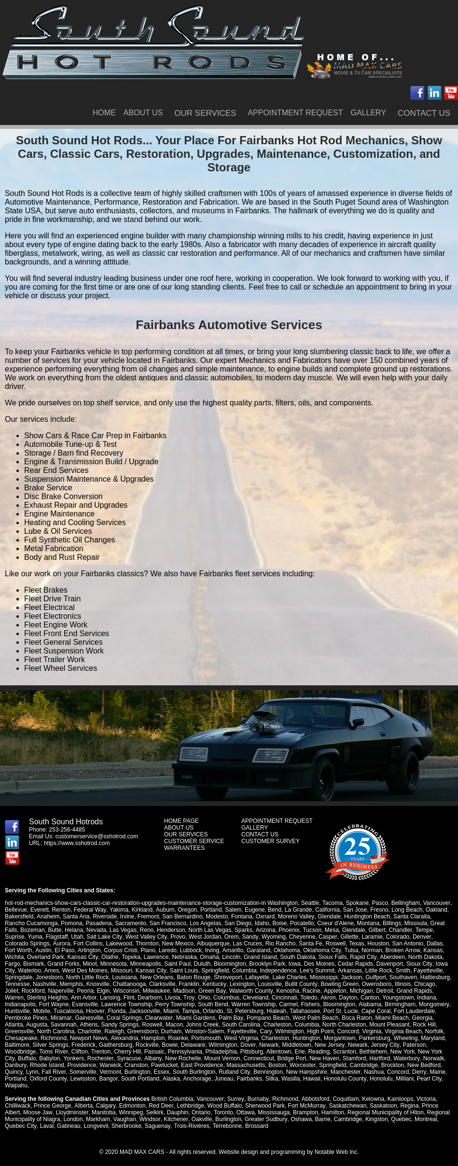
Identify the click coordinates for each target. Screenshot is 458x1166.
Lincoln (208, 957)
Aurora (36, 943)
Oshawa (300, 1112)
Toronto (222, 1105)
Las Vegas (107, 930)
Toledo (285, 997)
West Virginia (205, 1038)
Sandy (226, 936)
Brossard (255, 1119)
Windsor (149, 1112)
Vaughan (124, 1112)
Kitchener (176, 1112)
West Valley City (122, 936)
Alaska (105, 1078)
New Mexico (152, 943)
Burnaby (257, 1092)
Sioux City (401, 963)
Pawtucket (102, 1065)
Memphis (71, 984)
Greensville (407, 1024)
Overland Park (23, 957)
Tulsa (320, 950)
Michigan (343, 990)
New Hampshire (241, 1072)
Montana (346, 923)
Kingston (375, 1112)
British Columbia (172, 1092)
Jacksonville (115, 1011)
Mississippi (324, 977)
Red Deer (160, 1099)
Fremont (148, 916)
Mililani (338, 1078)
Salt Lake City (81, 936)
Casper (303, 936)
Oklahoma (255, 950)
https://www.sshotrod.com (77, 843)
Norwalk (373, 1058)
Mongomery (399, 1004)
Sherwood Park (264, 1099)
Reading (268, 1051)
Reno (132, 930)
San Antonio (382, 943)
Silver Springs (23, 1044)
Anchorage (131, 1078)
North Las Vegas (194, 930)
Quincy (390, 1065)
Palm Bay (184, 1017)
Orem (208, 936)
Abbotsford (314, 1092)
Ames (38, 970)
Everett (39, 909)
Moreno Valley (296, 916)
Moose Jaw (37, 1105)
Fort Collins (62, 943)
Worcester (240, 1065)
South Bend (179, 1004)
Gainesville (43, 1017)
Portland (210, 909)
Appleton (317, 990)
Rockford (16, 990)
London (73, 1112)
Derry (354, 1072)
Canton (346, 997)
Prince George (52, 1099)
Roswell (310, 943)
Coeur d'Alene (313, 923)
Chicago (423, 984)
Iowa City (428, 963)
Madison (167, 990)
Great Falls (423, 923)
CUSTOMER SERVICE (194, 841)
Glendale (328, 916)
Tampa (161, 1011)
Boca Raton (310, 1017)
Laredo (137, 950)
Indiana (402, 997)
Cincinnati (261, 997)
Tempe (407, 930)
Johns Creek (156, 1024)
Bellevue (16, 909)
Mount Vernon (163, 1058)
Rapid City (340, 957)
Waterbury (347, 1058)
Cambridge (301, 1065)
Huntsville (430, 1004)
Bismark (15, 963)
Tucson (296, 930)
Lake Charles (289, 977)
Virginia (323, 1031)
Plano (117, 950)
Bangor (43, 1078)
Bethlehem (322, 1051)
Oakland (435, 909)
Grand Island (237, 957)
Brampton (305, 1105)
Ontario (200, 1105)
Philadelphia (171, 1051)
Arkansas (335, 970)
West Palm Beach (268, 1017)
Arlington (58, 950)
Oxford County (426, 1072)
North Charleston (298, 1024)
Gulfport (375, 977)
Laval (47, 1119)
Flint (106, 997)
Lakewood (94, 943)
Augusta (420, 1017)
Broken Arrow (371, 950)
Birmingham (365, 1004)
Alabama (335, 1004)
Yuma (12, 936)
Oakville (201, 1112)
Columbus (203, 997)
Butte (39, 930)
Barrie (322, 1112)
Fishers (276, 1004)
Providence (19, 1065)
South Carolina (195, 1024)
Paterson (385, 1044)
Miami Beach (345, 1017)
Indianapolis (431, 997)
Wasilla (224, 1078)
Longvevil (95, 1119)
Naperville (44, 990)
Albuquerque (187, 943)
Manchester (280, 1072)
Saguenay (157, 1119)
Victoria (424, 1092)
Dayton (324, 997)
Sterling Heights (25, 997)
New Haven (265, 1058)
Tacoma (332, 903)
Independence (264, 970)
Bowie (142, 1044)
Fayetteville (414, 970)
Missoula (394, 923)
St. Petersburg (216, 1011)
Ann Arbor (61, 997)
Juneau (157, 1078)
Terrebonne (226, 1119)
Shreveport (228, 977)
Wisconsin (109, 990)
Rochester (42, 1058)
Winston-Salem (156, 1031)
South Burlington (129, 1072)
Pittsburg (201, 1051)
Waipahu (389, 1078)
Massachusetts (183, 1065)
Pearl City (362, 1078)
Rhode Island (429, 1058)
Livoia (149, 997)
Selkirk (154, 1105)
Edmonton (131, 1099)
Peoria (68, 990)
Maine (372, 1072)
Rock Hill (378, 1024)
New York (352, 1051)
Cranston (73, 1065)
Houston (352, 943)
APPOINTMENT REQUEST (295, 113)
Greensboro (94, 1031)
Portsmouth (170, 1038)
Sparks (228, 930)
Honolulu (314, 1078)
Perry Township (141, 1004)
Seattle (310, 903)
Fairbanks (183, 1078)
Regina (408, 1099)
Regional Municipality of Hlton (385, 1105)
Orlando (184, 1011)
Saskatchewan (346, 1099)
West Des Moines (71, 970)
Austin (13, 950)
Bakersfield (19, 916)
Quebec (400, 1112)
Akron (304, 997)
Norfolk (386, 1031)
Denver (397, 936)
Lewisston (17, 1078)
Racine (294, 990)
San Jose (354, 909)
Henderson (155, 930)
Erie (249, 1051)
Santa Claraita (410, 916)
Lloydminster (72, 1105)
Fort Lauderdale (385, 1011)
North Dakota (402, 957)
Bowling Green (339, 984)
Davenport (371, 963)
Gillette (325, 936)
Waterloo (16, 970)
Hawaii (245, 1078)
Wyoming (249, 936)
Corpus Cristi (89, 950)
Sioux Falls (310, 957)
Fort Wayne (20, 1004)
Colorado (373, 936)
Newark (241, 1044)
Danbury (397, 1058)
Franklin (189, 984)
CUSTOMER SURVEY (270, 841)
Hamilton (331, 1105)
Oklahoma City (291, 950)
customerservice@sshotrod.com (97, 836)
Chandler (384, 930)
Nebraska (161, 957)
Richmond (18, 1038)
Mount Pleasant (343, 1024)
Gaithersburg (87, 1044)
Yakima (118, 909)
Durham (123, 1031)
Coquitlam (344, 1092)
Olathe (87, 957)
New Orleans (156, 977)
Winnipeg (130, 1105)
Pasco (380, 903)
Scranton (293, 1051)
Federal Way (90, 909)
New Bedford (361, 1065)
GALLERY (369, 113)
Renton (61, 909)
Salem (232, 909)
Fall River (429, 1065)
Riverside (105, 916)
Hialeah (248, 1011)
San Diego (216, 923)
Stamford (294, 1058)
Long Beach (405, 909)
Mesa (316, 930)
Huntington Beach (366, 916)
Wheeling (370, 1038)
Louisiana (124, 977)
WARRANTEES (184, 848)
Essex (97, 1072)
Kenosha (270, 990)
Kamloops (399, 1092)
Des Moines (301, 963)
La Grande (297, 909)
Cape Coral (347, 1011)
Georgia (375, 1017)
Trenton (50, 1051)
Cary (217, 1031)
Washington (282, 903)
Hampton (117, 1038)
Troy (166, 997)
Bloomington (211, 963)
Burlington (73, 1072)
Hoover (66, 1011)
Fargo (429, 957)
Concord (299, 1031)
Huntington (270, 1038)
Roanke (142, 1038)
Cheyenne (278, 936)
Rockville (119, 1044)
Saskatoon (382, 1099)
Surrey (235, 1092)
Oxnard (264, 916)
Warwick (48, 1065)
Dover (220, 1044)
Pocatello (280, 923)
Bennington (203, 1072)
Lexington (241, 984)
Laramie (347, 936)
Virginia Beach (355, 1031)
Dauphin (177, 1105)
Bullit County (300, 984)
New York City (385, 1051)
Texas (330, 943)
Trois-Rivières (190, 1119)
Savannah (18, 1024)
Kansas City (60, 957)
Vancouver (436, 903)
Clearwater (112, 1017)
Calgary (105, 1099)
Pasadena (77, 923)
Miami (142, 1011)
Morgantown (303, 1038)
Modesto (217, 916)
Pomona (50, 923)
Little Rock (364, 970)
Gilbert (361, 930)
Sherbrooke (126, 1119)
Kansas (401, 950)
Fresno (378, 909)
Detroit (366, 990)
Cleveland (232, 997)
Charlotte (41, 1031)
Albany (93, 1058)
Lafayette (257, 977)
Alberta (83, 1099)
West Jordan (181, 936)
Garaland (227, 950)
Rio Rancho (254, 943)
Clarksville (162, 984)
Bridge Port (232, 1058)
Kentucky (214, 984)
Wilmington (241, 1031)
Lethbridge (189, 1099)
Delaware (165, 1044)
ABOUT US (143, 113)
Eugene (254, 909)
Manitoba (103, 1105)
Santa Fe (285, 943)
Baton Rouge (193, 977)
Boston (214, 1065)
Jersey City (356, 1044)
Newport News (53, 1038)
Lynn (408, 1065)
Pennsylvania (134, 1051)
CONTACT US (424, 113)
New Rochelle (123, 1058)
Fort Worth (433, 943)
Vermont (46, 1072)
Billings (370, 923)
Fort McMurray (305, 1099)
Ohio (181, 997)
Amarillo (201, 950)
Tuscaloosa (40, 1011)
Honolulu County (278, 1078)
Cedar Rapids (337, 963)
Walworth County (233, 990)
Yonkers (15, 1058)
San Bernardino (182, 916)
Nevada (81, 930)
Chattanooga (129, 984)
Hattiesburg (435, 977)
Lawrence (133, 957)
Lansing (87, 997)
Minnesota (95, 963)
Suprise (430, 930)
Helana (58, 930)
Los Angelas (183, 923)
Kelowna (372, 1092)
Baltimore (424, 1038)
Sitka (205, 1078)
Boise (258, 923)
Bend (273, 909)
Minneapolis (126, 963)
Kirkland (141, 909)
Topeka (108, 957)
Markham (98, 1112)
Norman (340, 950)
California (326, 909)
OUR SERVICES (205, 113)
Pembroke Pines (430, 1011)
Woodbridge (415, 1044)
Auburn (164, 909)
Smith (388, 970)
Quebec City (20, 1119)
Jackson (351, 977)
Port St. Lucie (311, 1011)
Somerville (18, 1072)
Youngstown (374, 997)
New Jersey (302, 1044)
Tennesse (17, 984)
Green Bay (194, 990)
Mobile (13, 1011)
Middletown (268, 1044)
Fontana (241, 916)
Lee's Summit (303, 970)
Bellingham (405, 903)
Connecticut (199, 1058)
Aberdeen (368, 957)
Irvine (127, 916)
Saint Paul (159, 963)
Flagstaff (34, 936)
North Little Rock (87, 977)
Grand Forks (45, 963)
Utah (54, 936)
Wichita (423, 950)
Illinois (402, 984)
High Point (272, 1031)
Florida (88, 1011)
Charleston (231, 1024)
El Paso (34, 950)
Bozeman (17, 930)
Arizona (250, 930)
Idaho (240, 923)
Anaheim (47, 916)
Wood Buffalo (223, 1099)
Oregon (186, 909)
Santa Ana (75, 916)
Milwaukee (139, 990)
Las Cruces (221, 943)
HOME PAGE (181, 821)
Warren (426, 990)
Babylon (438, 1051)
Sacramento (109, 923)
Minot (71, 963)
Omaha (186, 957)
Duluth (184, 963)
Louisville (269, 984)
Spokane (357, 903)
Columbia (230, 970)
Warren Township (219, 1004)
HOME (104, 113)
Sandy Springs (74, 1024)
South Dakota (274, 957)
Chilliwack (17, 1099)
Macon (128, 1024)
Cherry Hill (77, 1051)
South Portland (75, 1078)
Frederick (56, 1044)
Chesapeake (414, 1031)
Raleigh (66, 1031)
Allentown (228, 1051)
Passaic (104, 1051)
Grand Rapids (396, 990)
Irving (181, 950)
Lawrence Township (92, 1004)
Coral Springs (78, 1017)
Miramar (15, 1017)
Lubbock (160, 950)
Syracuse (70, 1058)
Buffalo (415, 1051)
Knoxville (98, 984)
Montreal (425, 1112)
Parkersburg (338, 1038)
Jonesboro (49, 977)
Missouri (108, 970)
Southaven (403, 977)
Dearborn (127, 997)
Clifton (29, 1051)
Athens (43, 1024)
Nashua (309, 1072)
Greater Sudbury (265, 1112)
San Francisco (146, 923)
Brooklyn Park (249, 963)
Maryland (396, 1038)
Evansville (51, 1004)
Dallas (408, 943)
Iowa (276, 963)
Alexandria (88, 1038)
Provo (154, 936)
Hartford (320, 1058)
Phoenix (273, 930)
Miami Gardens (149, 1017)
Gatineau (68, 1119)
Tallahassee (276, 1011)
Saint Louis (170, 970)
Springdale (18, 977)
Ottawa (245, 1105)
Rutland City (169, 1072)
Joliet (444, 984)
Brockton (330, 1065)
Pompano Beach (221, 1017)
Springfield (201, 970)
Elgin (86, 990)
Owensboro (375, 984)
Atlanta (397, 1017)
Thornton (121, 943)
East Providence (140, 1065)
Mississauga (273, 1105)
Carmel (254, 1004)
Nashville (44, 984)
